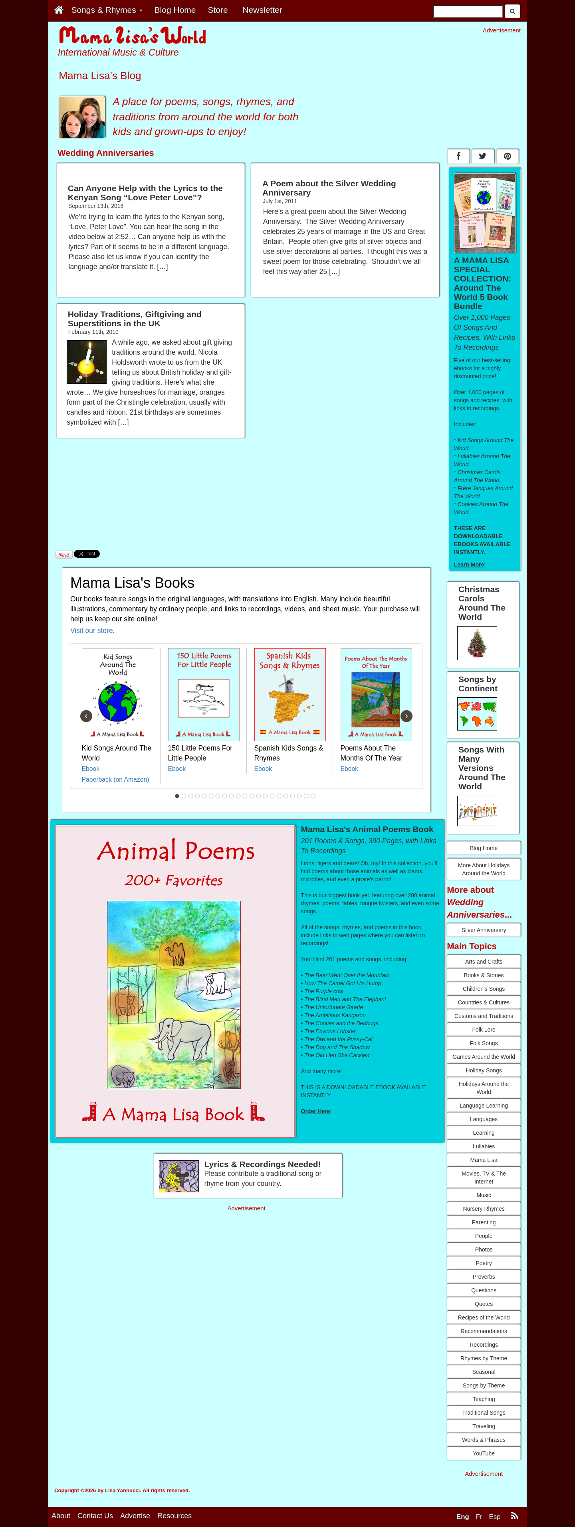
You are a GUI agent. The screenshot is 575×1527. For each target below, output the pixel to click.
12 (252, 796)
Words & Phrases (484, 1440)
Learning (484, 1133)
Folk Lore (483, 1029)
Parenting (484, 1222)
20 (306, 796)
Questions (483, 1290)
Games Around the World (483, 1057)
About (61, 1516)
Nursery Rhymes (484, 1209)
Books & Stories (484, 975)
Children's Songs (484, 989)
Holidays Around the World (484, 1088)
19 (299, 796)
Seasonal (483, 1372)
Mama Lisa (483, 1160)
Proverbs (484, 1276)
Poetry (484, 1263)
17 (286, 796)
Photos (484, 1249)
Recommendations (483, 1331)
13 (259, 796)
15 (272, 796)
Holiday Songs (484, 1070)
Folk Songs (484, 1043)
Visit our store (91, 631)
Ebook (91, 768)
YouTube (484, 1453)
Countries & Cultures (484, 1002)
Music (483, 1195)
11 (245, 796)
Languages (484, 1119)
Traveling (483, 1426)
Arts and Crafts (483, 961)
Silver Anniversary (484, 930)
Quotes (484, 1304)
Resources (174, 1516)
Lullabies (484, 1146)
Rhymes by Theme (483, 1358)
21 (313, 796)
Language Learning (484, 1105)
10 (238, 796)
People (484, 1236)
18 (293, 796)
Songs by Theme (484, 1385)
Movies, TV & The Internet (484, 1177)
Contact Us (95, 1516)
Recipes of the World (484, 1317)
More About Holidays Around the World (484, 869)
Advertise (135, 1516)
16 (279, 796)
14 (266, 796)
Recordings (484, 1344)
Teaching (484, 1399)
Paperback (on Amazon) (115, 779)
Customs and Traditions (483, 1016)
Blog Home (484, 848)
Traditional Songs (483, 1412)
